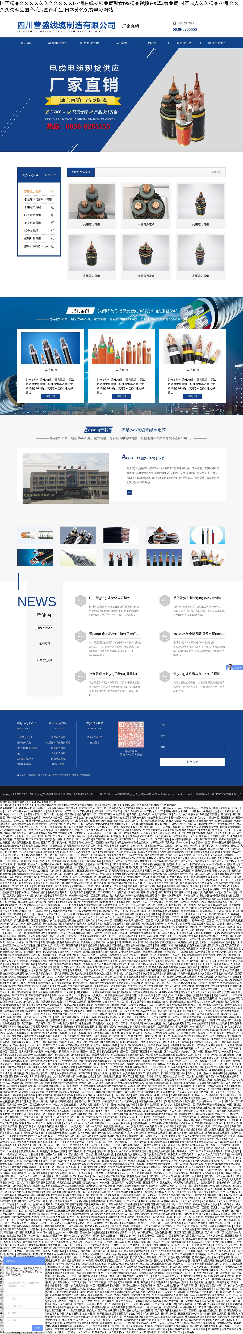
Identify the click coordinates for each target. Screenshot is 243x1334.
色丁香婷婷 (63, 1114)
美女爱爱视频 (40, 992)
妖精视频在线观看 (19, 954)
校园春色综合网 (35, 1110)
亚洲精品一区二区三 (163, 1098)
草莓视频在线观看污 (51, 1036)
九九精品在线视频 (69, 989)
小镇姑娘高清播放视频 (124, 1198)
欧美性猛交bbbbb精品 (50, 1011)
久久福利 (55, 870)
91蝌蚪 (206, 1120)
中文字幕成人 (180, 1151)
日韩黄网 (87, 1167)
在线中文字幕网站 (11, 1241)
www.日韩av (149, 1323)
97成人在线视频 (152, 1023)
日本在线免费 (140, 1248)
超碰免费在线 (45, 1095)
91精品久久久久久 (22, 886)
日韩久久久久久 (49, 920)
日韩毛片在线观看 (88, 1301)
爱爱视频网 (48, 1263)
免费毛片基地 (115, 1167)
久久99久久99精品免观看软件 (135, 1151)
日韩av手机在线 (87, 1238)
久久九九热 (63, 1107)
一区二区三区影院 (154, 1279)
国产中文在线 (50, 1157)
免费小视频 (209, 954)
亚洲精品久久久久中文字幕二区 (161, 883)
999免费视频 (197, 1026)
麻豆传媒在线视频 (74, 1195)
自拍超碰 (122, 933)
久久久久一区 (216, 1060)
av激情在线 (171, 958)
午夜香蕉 (174, 1085)
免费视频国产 (135, 1229)
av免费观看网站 (88, 904)
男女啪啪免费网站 (67, 880)
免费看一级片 (85, 1223)
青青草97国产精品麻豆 (68, 1263)
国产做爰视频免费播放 (145, 992)
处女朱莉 (199, 1148)
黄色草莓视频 (124, 898)
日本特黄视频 (77, 1020)
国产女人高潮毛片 (119, 1014)
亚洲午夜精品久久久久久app (63, 1054)
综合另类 (130, 1332)
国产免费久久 (224, 1107)
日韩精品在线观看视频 (205, 998)
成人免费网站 (50, 1229)
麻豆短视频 (15, 986)
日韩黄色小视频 (93, 1011)
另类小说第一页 (176, 908)
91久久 (161, 1039)
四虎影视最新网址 (22, 1042)
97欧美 (183, 1163)
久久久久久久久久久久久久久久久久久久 (98, 917)
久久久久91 (167, 1104)
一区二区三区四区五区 (218, 929)
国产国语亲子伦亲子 (45, 901)
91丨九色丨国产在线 (219, 876)
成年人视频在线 (9, 1154)
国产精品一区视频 (222, 951)
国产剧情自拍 (144, 1001)
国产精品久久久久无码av (78, 1235)
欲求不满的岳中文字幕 (205, 989)
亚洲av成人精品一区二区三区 (23, 942)
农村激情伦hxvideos (193, 1145)
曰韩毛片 (162, 1195)
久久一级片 (62, 876)
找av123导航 (193, 1238)
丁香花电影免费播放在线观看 (168, 1007)
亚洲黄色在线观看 (141, 1060)
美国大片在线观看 (27, 1213)
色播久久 (82, 936)
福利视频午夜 (189, 1011)
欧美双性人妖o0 (164, 995)
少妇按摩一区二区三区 (93, 1251)
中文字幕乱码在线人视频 (229, 920)
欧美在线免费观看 (74, 864)
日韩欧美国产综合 (34, 929)
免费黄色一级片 (47, 1291)
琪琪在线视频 (167, 1029)
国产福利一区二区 (215, 1232)
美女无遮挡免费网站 (194, 1223)
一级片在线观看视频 (128, 1185)
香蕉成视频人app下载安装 (74, 867)
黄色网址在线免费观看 (199, 945)
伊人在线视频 (7, 1157)
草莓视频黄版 (107, 873)
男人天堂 (82, 1042)
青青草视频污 (26, 883)
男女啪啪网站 (106, 911)
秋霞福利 (81, 1057)
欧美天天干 (102, 1070)
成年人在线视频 (56, 979)
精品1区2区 (150, 926)
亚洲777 (55, 1079)
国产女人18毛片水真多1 (34, 967)
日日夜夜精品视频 (209, 1082)
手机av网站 (23, 892)
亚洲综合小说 (191, 1110)
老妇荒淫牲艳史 (9, 1092)
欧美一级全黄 (228, 1291)
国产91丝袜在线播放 (168, 1285)
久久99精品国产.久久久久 (196, 1279)
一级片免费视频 (147, 1288)
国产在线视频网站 (80, 1229)
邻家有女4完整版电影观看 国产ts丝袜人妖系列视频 (154, 895)
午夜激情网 (177, 1082)
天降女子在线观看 (127, 1238)
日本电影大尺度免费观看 (127, 973)
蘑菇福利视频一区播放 (38, 1251)
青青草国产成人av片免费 (130, 970)
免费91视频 (70, 1004)
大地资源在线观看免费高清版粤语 (169, 1167)
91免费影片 (192, 1082)
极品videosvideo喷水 (63, 995)
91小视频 (12, 1085)
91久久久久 (182, 864)
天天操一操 (29, 1067)
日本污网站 (218, 1294)
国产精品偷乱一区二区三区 (67, 1276)
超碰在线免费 (143, 1064)
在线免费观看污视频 (157, 970)
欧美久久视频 (63, 898)
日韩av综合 (111, 951)
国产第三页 (73, 1216)
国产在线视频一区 (174, 1301)
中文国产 (217, 992)
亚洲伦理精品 (133, 1323)
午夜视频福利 (140, 1123)
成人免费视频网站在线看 (25, 948)
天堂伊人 (161, 923)
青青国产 (211, 1076)
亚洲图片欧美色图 (68, 1048)
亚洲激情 (182, 1260)
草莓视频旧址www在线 (136, 1266)
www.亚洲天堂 (7, 1142)
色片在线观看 (227, 982)
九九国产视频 (181, 1294)
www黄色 (21, 1048)
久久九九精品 (232, 1026)
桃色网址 (100, 1260)
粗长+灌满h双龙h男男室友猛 (193, 1213)
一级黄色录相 (198, 1329)
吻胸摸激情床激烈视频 (176, 886)
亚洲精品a (86, 1232)
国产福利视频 (28, 1232)
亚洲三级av (112, 1188)
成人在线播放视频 (134, 1316)
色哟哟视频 (89, 1157)
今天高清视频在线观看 (107, 1004)
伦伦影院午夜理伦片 (57, 1020)
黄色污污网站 (173, 986)
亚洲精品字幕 (124, 942)
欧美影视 (42, 1067)
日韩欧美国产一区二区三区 (53, 1213)
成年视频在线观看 (217, 1313)
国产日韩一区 (73, 1167)
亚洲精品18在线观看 (85, 911)
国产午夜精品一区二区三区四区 (53, 1179)
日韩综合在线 (135, 1307)
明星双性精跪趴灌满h (100, 1298)
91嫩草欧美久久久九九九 (183, 1142)
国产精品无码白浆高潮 (120, 1282)
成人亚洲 (28, 914)
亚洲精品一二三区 (158, 929)
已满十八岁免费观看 (81, 876)
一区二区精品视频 (181, 982)
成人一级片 (129, 1057)
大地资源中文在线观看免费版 (133, 1079)
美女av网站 (62, 1176)
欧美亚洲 (233, 1039)
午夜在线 (154, 1201)
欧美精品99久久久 (126, 908)
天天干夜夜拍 (33, 1089)
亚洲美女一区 (72, 1120)
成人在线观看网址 (214, 1266)
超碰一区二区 (197, 958)
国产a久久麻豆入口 (114, 1241)
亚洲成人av (118, 926)
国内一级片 (103, 939)
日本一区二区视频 (88, 880)
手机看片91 (75, 1014)
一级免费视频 (179, 1179)
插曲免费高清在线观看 (12, 973)
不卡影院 (64, 1229)
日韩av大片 (198, 1195)
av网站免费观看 (73, 1323)
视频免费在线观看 (221, 942)
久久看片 (110, 970)
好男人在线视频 (162, 1151)
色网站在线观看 (137, 1160)
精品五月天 (42, 883)
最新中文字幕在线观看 (218, 1067)
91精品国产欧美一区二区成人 (166, 1266)
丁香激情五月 (114, 1260)
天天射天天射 (222, 1092)
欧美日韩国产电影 (77, 1098)
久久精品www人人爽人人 (90, 995)
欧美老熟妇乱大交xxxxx (117, 1126)
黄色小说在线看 (25, 1114)
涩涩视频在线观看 (180, 1288)
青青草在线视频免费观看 (68, 964)
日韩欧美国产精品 (121, 1248)
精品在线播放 (100, 1029)
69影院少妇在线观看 (150, 1101)
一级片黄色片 (117, 1326)
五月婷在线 (128, 917)
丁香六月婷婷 (232, 1160)
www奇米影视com (217, 864)
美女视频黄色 (123, 979)
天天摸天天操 (83, 1173)
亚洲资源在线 (219, 1120)
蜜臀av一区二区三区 (203, 920)
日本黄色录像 (184, 989)
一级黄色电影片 (87, 939)
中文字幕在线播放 (101, 1319)
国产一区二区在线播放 (129, 1092)
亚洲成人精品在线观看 (178, 870)
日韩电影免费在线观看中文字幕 (40, 1060)
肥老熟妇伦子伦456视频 (107, 1135)
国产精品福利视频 (34, 1163)
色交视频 (35, 961)
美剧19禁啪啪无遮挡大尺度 (205, 1014)
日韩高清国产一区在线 (130, 948)
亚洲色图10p (88, 1085)
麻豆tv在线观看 (119, 1054)
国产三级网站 (127, 1064)
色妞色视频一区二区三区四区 (202, 961)
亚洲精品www (225, 1323)
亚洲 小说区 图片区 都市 (211, 923)
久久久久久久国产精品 (86, 873)
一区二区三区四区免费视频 (122, 1098)
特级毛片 (17, 1095)
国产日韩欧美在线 (199, 1167)
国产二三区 (178, 1316)
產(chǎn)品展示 (89, 42)
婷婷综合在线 (217, 1104)
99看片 (101, 1188)
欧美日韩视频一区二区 (19, 1017)
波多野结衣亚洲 (232, 992)
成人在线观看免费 (43, 886)
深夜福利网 (140, 1132)
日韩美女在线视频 (100, 1220)
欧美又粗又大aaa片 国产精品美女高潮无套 (66, 1045)
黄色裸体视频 (121, 1114)
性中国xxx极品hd (121, 880)
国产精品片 (43, 995)
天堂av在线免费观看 (198, 1023)
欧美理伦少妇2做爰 (128, 1026)
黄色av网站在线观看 (179, 1257)
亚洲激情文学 (173, 1279)
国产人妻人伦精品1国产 (158, 1188)
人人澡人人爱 (184, 1092)
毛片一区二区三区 (43, 1017)
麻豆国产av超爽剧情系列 (73, 1298)
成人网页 (195, 886)
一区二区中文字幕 (19, 1182)
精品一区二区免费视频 (64, 954)
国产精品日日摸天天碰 (73, 967)
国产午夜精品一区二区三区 (121, 1207)
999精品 (94, 1079)
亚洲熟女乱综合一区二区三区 (175, 1204)
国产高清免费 (162, 1310)
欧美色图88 (207, 1245)
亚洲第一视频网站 (191, 917)
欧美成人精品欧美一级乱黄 (170, 961)
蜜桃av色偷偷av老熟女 (205, 1204)
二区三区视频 (82, 870)
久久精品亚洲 (119, 892)
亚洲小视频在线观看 (91, 861)
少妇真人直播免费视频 (155, 1032)
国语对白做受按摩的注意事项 (90, 1148)
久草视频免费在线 (10, 1079)
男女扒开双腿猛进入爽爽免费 (71, 973)
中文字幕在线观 (151, 973)
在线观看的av (230, 1057)
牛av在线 (236, 1154)
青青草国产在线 (35, 1082)
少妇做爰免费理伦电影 (226, 948)
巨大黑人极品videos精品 (20, 895)
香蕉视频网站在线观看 (117, 995)
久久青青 (117, 1319)
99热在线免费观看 (67, 1023)
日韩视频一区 (188, 1085)
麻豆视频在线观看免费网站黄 (156, 1263)
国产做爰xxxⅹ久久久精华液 (130, 1089)
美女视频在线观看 (141, 1294)
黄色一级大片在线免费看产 (58, 1201)
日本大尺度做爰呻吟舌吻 (133, 1045)
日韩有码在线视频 (182, 1036)
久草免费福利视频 (36, 1245)
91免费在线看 (86, 1070)
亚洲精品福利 (48, 942)
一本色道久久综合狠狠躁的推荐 (107, 867)
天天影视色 (172, 901)
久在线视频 (225, 1173)
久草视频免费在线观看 (104, 992)
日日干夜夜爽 (112, 1032)
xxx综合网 (14, 1020)
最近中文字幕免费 (48, 867)
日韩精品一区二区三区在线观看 (216, 967)
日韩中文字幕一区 (176, 1039)
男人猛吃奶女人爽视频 (53, 1216)
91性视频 (155, 1079)
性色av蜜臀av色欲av (40, 970)
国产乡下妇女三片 (177, 1170)
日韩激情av (122, 1291)
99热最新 (88, 964)
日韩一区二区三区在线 (19, 1129)
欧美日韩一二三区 (170, 917)
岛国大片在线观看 (129, 961)
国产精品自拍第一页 (156, 880)
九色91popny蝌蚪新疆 (66, 1232)
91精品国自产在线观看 (12, 1045)
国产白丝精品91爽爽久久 (139, 861)
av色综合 (5, 1014)
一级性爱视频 (67, 1220)
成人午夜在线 (116, 901)
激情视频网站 (107, 908)
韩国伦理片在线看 (106, 1092)
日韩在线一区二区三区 (197, 1207)
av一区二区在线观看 (150, 1157)
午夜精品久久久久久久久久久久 (184, 1064)
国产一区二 (232, 1294)
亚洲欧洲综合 (183, 998)
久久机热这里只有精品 (144, 979)
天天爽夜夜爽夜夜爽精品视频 (219, 1017)
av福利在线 (147, 961)
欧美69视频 (124, 992)
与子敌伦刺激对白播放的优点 (87, 951)
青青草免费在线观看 (75, 1001)
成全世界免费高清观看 (86, 901)
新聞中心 (153, 42)
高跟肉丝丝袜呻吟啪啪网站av (139, 1285)
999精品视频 (25, 1085)
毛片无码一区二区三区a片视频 (201, 880)
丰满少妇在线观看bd (132, 1188)
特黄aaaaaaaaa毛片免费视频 (104, 1179)
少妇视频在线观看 (191, 954)
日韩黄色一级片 (10, 898)
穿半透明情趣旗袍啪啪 (225, 1073)
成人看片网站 (172, 911)
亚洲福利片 (64, 1282)
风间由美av (181, 1014)
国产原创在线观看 (108, 1310)
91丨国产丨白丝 (233, 1238)
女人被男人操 (48, 1282)
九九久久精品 (62, 886)
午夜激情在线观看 (158, 1045)
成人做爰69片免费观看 (40, 1204)
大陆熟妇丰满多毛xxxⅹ (118, 1173)
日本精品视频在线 (107, 1051)
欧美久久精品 (12, 998)
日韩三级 (128, 1007)
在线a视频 (189, 1101)
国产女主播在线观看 (155, 1154)
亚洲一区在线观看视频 (118, 1123)
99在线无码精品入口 (229, 1007)
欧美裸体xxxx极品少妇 (133, 1107)
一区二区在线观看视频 (153, 876)
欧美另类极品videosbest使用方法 (30, 1173)
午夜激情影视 (71, 1036)
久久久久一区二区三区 (91, 1145)
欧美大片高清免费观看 (136, 1167)
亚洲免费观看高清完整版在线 (192, 1098)
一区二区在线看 (75, 1226)
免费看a (200, 1076)
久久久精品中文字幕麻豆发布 (51, 895)
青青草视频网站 (190, 911)
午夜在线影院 (142, 1007)
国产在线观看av (18, 1170)
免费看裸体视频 (32, 951)
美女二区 (226, 1082)
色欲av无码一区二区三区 (152, 1170)
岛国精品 (144, 1204)
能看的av (211, 1316)
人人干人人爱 (85, 1104)
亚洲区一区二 (166, 1014)
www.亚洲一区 (99, 870)
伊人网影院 (211, 1251)
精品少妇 (102, 1151)
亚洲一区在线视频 (112, 1138)
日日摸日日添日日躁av (173, 1073)
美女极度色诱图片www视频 (218, 917)
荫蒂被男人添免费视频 (193, 1319)
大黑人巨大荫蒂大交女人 (13, 979)
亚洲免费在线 (16, 1251)
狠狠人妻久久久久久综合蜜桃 (194, 898)
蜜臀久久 (91, 920)
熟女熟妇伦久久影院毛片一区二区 (140, 1017)
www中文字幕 (203, 951)
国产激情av (44, 982)
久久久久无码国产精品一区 (165, 933)
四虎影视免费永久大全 (200, 1079)
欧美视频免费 (169, 973)
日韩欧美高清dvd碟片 (158, 1082)
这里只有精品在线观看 (188, 1120)
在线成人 (192, 1073)
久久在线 (69, 992)
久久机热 (12, 1151)
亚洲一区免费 (141, 1282)
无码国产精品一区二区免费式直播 (49, 1064)
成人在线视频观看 (195, 1316)
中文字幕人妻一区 (34, 1117)
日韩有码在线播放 (19, 1026)
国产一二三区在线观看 (195, 1060)
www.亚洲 (152, 936)
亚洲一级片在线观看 (206, 1198)
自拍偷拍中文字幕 (92, 1126)
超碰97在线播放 (117, 1048)
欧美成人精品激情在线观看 (164, 967)
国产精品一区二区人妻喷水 (29, 908)
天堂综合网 (189, 914)
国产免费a (80, 1304)
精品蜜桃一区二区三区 (12, 995)
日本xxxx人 (198, 1095)
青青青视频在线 (89, 945)
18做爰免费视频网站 (170, 1251)
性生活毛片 (100, 883)
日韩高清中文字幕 (108, 904)
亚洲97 (20, 1029)
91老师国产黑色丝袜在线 (212, 1117)
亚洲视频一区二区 (185, 1104)
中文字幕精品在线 (176, 939)
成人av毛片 (96, 1007)
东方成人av (144, 998)
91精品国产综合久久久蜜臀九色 (119, 1101)
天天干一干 (203, 1104)
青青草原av (133, 876)
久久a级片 (70, 1042)
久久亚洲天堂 (131, 1304)
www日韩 (76, 1114)
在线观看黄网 (118, 939)
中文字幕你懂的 (61, 861)
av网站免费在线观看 (228, 1076)
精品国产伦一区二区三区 (87, 1101)
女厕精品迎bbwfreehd (174, 1079)
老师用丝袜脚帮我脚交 (214, 1135)
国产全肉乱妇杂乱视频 (71, 1060)
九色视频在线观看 (180, 1095)
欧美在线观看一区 (104, 986)
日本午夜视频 (14, 1067)
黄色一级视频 (70, 1145)
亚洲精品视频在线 (169, 992)
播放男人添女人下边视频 (129, 1301)
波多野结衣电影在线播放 (115, 1191)
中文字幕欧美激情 (195, 1263)
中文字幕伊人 (12, 982)
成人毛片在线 (76, 892)
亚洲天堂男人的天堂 (98, 1248)
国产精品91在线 (209, 936)
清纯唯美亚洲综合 (188, 926)
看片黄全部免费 (219, 1023)
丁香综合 (198, 1020)
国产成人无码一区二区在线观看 (213, 1126)
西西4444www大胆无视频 (220, 1157)
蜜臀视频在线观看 (107, 1313)
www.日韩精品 (205, 948)
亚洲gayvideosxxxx (44, 1104)
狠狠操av (86, 1036)
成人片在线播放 (228, 1095)
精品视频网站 (29, 917)
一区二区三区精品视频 (199, 939)
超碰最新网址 (202, 942)
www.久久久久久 (10, 923)
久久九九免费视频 (44, 1085)
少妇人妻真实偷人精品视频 (213, 904)
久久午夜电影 (108, 1079)
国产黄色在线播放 (54, 1248)
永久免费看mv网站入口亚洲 (160, 1126)
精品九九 (71, 939)
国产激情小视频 (153, 1301)
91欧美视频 (174, 1067)
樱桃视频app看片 (73, 1011)
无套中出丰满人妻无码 (226, 1123)
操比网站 (226, 1014)
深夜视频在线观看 (225, 1142)
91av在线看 (156, 1051)
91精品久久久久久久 (42, 976)
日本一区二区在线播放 (157, 1316)
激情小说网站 (91, 1323)
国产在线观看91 (25, 1023)
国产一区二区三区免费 (187, 1245)
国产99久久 (94, 1160)
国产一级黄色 (130, 1245)
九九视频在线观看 (58, 1032)
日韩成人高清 (232, 1151)
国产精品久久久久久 (146, 1251)
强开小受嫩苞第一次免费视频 (61, 1082)
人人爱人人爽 (62, 976)
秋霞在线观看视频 (100, 926)
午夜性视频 (56, 1026)
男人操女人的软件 (101, 1110)
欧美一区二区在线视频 (112, 1182)
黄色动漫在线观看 (137, 1176)
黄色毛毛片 (83, 914)
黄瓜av (128, 1132)
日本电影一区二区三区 (170, 1332)
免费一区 (178, 1263)
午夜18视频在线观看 (144, 1129)
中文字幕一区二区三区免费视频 (108, 1229)
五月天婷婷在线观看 (228, 1110)
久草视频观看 (216, 1045)
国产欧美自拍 (133, 923)
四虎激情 (54, 967)
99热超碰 (105, 880)
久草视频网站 (145, 1232)
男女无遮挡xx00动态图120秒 (131, 911)
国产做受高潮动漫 (10, 967)
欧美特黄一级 (7, 1114)
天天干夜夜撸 (205, 1011)
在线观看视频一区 (69, 1307)
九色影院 (185, 901)
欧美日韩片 (65, 948)
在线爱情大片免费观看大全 (102, 982)
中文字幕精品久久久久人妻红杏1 (140, 1135)
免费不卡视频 (197, 1248)
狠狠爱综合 (56, 1285)
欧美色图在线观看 (155, 1117)
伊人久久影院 (157, 964)
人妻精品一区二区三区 (97, 864)
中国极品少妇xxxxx (127, 1235)
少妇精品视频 (196, 1163)
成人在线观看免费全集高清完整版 (213, 908)
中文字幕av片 (93, 1117)
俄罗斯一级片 (218, 1191)
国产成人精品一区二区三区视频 (89, 1282)
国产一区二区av (193, 1266)
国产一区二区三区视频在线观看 (123, 1145)
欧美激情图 (73, 1085)
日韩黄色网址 (83, 992)
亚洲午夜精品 (133, 901)
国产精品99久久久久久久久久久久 (73, 1135)
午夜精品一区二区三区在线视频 (189, 1273)
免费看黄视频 (216, 1129)
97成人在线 (231, 1195)
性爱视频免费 (21, 939)
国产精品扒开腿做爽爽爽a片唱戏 (89, 1204)
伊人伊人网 (224, 870)
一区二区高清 (57, 1167)
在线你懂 (193, 1179)
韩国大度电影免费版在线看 (46, 1057)
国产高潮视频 (24, 1254)
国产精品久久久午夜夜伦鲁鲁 (99, 1276)
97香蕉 (176, 1188)
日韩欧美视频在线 (194, 1132)
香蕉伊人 (159, 1260)
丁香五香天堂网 (39, 1026)
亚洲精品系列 (152, 942)
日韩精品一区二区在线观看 (218, 1176)
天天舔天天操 (116, 870)
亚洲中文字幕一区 (80, 1132)
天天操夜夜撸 (30, 1241)
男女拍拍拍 (52, 1092)
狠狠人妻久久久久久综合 (221, 1319)
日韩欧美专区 (112, 1107)
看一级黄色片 (227, 1204)
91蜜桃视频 (212, 1095)
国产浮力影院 (60, 970)
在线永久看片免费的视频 (20, 1107)
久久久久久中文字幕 (207, 1154)
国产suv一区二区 (90, 979)
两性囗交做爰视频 (87, 1026)
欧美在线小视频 (214, 1001)
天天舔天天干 (34, 1045)
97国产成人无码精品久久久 (86, 1329)
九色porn (128, 958)
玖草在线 (218, 945)
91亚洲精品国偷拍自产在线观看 (133, 873)
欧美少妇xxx (176, 880)
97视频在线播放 (49, 948)
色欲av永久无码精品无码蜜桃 (97, 929)
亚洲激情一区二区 (157, 1257)
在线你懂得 (188, 986)
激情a (84, 1120)
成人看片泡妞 (54, 1007)
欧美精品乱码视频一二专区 (144, 1254)
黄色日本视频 (221, 995)
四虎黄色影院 (177, 1001)
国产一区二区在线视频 (67, 1017)
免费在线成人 (135, 1279)
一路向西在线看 (153, 1307)
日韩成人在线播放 (220, 1213)
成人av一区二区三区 (163, 998)
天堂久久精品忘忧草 (150, 1042)
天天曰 (12, 901)
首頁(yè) (25, 42)
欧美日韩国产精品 (138, 964)
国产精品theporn (137, 1048)
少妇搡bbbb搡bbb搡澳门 (13, 1004)
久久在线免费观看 (205, 1182)
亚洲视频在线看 (75, 998)
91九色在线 (205, 1073)
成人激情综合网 (220, 1029)
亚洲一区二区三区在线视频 (61, 1210)
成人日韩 (138, 942)
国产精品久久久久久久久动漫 (37, 1332)
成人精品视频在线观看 (69, 1182)
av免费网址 (94, 936)
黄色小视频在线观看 (61, 911)
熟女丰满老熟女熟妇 (136, 1067)
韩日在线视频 (110, 1117)
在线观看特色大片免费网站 (112, 1085)
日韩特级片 (144, 1098)
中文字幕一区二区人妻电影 (185, 1135)
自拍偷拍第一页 (37, 979)
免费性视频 (29, 1095)
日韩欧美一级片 (223, 911)
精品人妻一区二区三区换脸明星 (177, 1254)
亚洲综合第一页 (167, 926)
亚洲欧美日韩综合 (17, 936)
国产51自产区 (7, 1213)
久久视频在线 (152, 1313)
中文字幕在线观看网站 (80, 986)
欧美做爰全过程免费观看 (25, 1036)
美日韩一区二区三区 (15, 933)
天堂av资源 (119, 876)
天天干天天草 (68, 914)
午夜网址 (29, 1198)
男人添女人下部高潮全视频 (74, 1110)
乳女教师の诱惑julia (75, 923)
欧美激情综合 (31, 986)
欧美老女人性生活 (29, 1154)
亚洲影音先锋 (68, 1067)
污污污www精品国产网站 (25, 1216)
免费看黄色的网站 (67, 1301)
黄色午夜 (50, 1117)
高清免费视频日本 (204, 1092)
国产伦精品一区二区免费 (183, 904)
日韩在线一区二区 (121, 1220)
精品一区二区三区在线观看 (109, 1067)
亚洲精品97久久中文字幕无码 (20, 867)
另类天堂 (140, 1076)
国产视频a (89, 1151)
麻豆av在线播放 (227, 926)
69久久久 (45, 861)
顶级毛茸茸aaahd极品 (94, 1263)
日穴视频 (193, 1226)
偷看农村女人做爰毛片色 (203, 1173)
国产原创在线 (185, 1304)
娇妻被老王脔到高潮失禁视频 (160, 1092)
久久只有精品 (65, 1148)
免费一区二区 (167, 1198)
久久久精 (21, 1204)
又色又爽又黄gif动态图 (227, 976)
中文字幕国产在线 (55, 929)
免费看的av (30, 876)
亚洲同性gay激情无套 (100, 973)
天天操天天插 (232, 945)
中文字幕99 (166, 936)
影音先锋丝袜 (91, 1182)
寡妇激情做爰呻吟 (76, 1248)
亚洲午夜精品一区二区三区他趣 (104, 1057)
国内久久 (60, 1085)
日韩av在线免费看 (110, 954)
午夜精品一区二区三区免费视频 (171, 1173)
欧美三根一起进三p (58, 1132)
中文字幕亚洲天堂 (115, 1288)
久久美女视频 (196, 1170)
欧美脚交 (45, 1151)
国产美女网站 (137, 1257)
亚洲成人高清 (126, 1251)
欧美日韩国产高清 (164, 1245)
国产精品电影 (202, 1285)
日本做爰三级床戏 (203, 1216)
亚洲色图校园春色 (154, 1114)
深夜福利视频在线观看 (72, 1039)
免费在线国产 (234, 895)
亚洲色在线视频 (170, 1201)
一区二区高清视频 (22, 1148)
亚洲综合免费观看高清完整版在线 (163, 889)
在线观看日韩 (53, 1266)
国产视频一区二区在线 (218, 1145)
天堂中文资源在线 (232, 1263)
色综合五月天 (223, 1245)
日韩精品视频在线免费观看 (86, 1163)
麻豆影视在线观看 (117, 1232)
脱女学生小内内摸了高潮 (218, 1241)
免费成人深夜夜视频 (61, 1101)
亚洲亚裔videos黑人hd (21, 1076)
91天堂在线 (185, 1020)
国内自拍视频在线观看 (217, 1132)
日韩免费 (93, 908)
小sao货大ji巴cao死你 (127, 1039)
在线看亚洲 (147, 1310)
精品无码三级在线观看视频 (217, 1260)
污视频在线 (67, 870)
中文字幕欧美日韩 (151, 1269)
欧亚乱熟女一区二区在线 (59, 1304)
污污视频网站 (81, 926)
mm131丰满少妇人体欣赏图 (219, 1054)
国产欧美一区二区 (170, 1017)
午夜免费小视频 (20, 1226)
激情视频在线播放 (27, 1142)
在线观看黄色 (95, 923)
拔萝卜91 (171, 1304)
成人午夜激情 (118, 1307)
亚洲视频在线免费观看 (186, 936)
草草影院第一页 (10, 1232)
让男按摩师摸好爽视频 (31, 1051)
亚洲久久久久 (205, 964)
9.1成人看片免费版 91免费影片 (50, 1126)
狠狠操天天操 (130, 1157)
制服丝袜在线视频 (153, 951)
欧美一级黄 (48, 1073)
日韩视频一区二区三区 (208, 1254)
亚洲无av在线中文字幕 (190, 1054)
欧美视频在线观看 (114, 923)
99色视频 (154, 1120)
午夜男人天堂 (19, 1223)
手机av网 (61, 986)
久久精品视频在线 (22, 926)
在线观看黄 (163, 1026)
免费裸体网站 (199, 901)
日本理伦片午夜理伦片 (105, 961)
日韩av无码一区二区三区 (168, 1110)
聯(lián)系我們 (216, 42)
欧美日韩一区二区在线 (175, 1248)
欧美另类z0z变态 (102, 1023)
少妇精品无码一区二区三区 (210, 861)
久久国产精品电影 (147, 1332)
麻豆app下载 (25, 901)
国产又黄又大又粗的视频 (15, 961)
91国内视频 (66, 1326)
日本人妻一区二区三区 (220, 1235)
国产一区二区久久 (36, 1014)
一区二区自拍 (107, 1301)
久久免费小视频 (56, 1129)
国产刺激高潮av (135, 1326)
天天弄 (173, 898)
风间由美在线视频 (19, 976)
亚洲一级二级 (40, 1101)
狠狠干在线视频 (18, 1229)
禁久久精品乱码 (134, 870)
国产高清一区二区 (46, 1023)
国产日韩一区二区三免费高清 (152, 904)
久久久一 (184, 958)
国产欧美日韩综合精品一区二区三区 (174, 861)
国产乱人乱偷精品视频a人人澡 (190, 1057)
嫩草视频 (143, 1201)
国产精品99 (80, 1160)
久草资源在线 (131, 976)
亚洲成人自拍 (108, 1254)
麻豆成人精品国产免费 (28, 1157)
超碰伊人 (210, 1282)
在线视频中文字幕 (17, 1235)
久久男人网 (75, 1126)
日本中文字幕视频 (230, 970)
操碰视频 (232, 1117)
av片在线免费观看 (68, 1254)
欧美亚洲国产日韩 (67, 1291)
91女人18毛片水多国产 (133, 1073)
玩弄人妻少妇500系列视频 (182, 923)
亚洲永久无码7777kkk (35, 958)
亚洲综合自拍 (57, 939)
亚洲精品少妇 (185, 942)
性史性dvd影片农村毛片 (223, 867)
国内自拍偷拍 (200, 982)
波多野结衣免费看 (225, 873)
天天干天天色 (207, 1138)
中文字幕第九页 (82, 948)
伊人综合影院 (47, 1301)
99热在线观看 (206, 976)
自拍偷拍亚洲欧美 (208, 1310)
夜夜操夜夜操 (14, 889)
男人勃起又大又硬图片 (174, 1241)
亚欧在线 (47, 945)
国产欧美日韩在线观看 (16, 873)
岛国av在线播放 (106, 1238)
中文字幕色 (39, 1129)
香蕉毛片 (133, 939)
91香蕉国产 (151, 1029)
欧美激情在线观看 (112, 958)
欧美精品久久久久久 (134, 936)
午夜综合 (164, 1135)
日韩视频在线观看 (36, 1007)
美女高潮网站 (232, 1001)
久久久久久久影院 (190, 1201)
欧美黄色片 (174, 1145)
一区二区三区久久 (88, 954)
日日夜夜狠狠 (174, 1060)
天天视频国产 (62, 1204)
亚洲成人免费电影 (105, 1154)
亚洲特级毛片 (151, 1229)
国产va (63, 1154)
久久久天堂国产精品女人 (193, 1235)
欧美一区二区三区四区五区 (87, 898)
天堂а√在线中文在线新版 (227, 883)
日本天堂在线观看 (158, 1142)
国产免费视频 (47, 889)
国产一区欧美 (214, 1032)
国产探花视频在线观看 (124, 1170)
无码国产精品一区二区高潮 (152, 1020)
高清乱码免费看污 (86, 1095)
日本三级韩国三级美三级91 (46, 1145)
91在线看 (55, 1294)
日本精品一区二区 (38, 1223)
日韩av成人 (56, 1223)
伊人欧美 (57, 1001)
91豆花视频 (172, 1235)
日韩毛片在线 (12, 1132)
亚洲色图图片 (148, 1039)
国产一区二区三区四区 (12, 1220)
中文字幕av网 (50, 1220)
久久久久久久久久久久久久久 (211, 1048)
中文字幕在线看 (162, 1238)
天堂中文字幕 (96, 1120)
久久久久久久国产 (28, 1176)
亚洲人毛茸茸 (214, 1085)
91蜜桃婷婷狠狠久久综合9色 (44, 933)
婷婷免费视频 (7, 1029)
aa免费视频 (187, 951)
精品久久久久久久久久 (201, 873)
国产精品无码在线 (46, 1107)
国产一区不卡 (126, 904)
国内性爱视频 (196, 1232)
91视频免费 (82, 1220)
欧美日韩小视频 (30, 861)
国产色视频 (65, 926)
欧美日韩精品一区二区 (228, 1301)
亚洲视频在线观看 (173, 1207)
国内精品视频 (50, 1326)
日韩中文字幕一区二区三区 (122, 1201)
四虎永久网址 (111, 1011)
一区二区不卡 (121, 1023)
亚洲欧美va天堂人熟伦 (48, 1198)
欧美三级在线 (95, 1032)
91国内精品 (198, 870)
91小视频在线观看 (31, 923)
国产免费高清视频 (178, 1326)
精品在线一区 (45, 964)
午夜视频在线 (117, 1070)
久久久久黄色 (74, 1129)
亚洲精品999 (26, 1188)
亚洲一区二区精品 (46, 1114)
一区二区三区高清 (229, 880)
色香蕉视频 (83, 1210)
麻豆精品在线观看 (22, 992)
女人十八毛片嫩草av (198, 1039)
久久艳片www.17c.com (209, 1101)
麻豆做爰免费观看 (70, 1092)
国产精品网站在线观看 (93, 1216)
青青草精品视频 (187, 1129)
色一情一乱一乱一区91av (191, 1157)
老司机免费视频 (208, 926)
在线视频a (177, 1101)
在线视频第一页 (67, 1076)
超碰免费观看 (12, 964)
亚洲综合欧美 (170, 1076)
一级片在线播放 (122, 1095)
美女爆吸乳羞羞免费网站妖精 (205, 1185)
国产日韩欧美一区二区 (50, 1142)
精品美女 (218, 1004)
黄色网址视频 (65, 901)
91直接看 (233, 914)
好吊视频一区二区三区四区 (97, 1114)
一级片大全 (155, 1248)
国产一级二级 (219, 1285)
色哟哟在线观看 (178, 1282)
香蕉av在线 (68, 1057)
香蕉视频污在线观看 (126, 986)
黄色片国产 (137, 1126)
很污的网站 (92, 1195)
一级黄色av (34, 1229)
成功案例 (121, 42)
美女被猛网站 (115, 1263)
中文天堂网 (94, 886)
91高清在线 (55, 1138)
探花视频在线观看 (52, 864)
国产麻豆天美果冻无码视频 (130, 1082)
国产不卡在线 (121, 967)
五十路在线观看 (138, 1142)
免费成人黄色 (96, 1288)
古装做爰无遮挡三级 (47, 1298)
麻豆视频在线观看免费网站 (227, 1229)
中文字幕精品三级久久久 (227, 1257)
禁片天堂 (128, 1076)
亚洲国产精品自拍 (44, 1188)
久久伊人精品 (45, 917)
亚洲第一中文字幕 (192, 1176)
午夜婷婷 (190, 1007)
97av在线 (67, 1245)
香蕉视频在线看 (134, 926)
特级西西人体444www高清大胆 (37, 898)
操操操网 (64, 951)
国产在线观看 (28, 964)
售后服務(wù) (185, 42)
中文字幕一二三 (218, 889)
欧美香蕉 (31, 995)
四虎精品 (203, 1129)
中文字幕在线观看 (100, 1245)
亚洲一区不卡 (157, 1220)
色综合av (173, 1020)
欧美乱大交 (79, 982)
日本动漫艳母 (47, 1176)
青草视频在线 (98, 1201)
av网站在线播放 (105, 1082)
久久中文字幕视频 (22, 1185)
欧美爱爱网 (54, 1245)
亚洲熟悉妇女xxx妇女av (148, 1298)
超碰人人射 (192, 995)
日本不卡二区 (117, 1001)
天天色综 (170, 1260)
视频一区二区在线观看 (195, 889)
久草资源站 (15, 1167)
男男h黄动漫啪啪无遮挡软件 (27, 1248)
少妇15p (227, 1185)
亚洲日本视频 (21, 1064)
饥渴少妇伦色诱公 (226, 1138)
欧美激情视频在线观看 (71, 920)
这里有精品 (85, 1023)
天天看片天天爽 (158, 898)
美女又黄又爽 (117, 895)
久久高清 (235, 964)
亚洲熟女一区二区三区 (46, 914)
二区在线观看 (158, 1004)
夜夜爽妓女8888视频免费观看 (223, 1089)
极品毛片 (108, 1329)
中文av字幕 (161, 1326)
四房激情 (24, 1092)
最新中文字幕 (102, 1104)
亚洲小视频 (34, 1004)
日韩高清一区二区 (154, 870)
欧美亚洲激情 (110, 1045)
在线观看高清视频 (64, 1095)
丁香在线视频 (38, 892)
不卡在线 (12, 1188)
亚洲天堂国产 (183, 920)
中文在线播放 (62, 1329)
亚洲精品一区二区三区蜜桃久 (110, 889)
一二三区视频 (69, 904)
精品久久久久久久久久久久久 (107, 1210)
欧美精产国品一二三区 (83, 1051)
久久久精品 (56, 1120)
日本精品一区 (81, 1245)
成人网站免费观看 (184, 1182)
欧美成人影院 (206, 1142)
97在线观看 (13, 1332)
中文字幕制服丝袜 (31, 945)
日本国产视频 (14, 914)
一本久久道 (146, 1245)
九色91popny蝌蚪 (110, 1195)
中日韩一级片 (9, 1176)
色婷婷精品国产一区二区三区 (87, 976)
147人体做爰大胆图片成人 (50, 1257)
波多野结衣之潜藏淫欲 (93, 942)
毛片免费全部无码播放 (111, 945)
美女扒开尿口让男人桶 (202, 1107)
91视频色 (135, 1191)
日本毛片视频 (26, 1179)
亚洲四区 (86, 1054)
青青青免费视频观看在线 (99, 1060)
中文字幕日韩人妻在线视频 (104, 1042)
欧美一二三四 (214, 958)
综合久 (68, 873)
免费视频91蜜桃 (42, 1185)
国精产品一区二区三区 (97, 892)
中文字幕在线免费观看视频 (127, 1110)
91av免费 (60, 1098)
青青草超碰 (164, 1148)
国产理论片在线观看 (67, 1188)
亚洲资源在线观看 (193, 1251)
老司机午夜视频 (15, 1089)
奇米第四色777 (17, 1191)
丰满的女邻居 (166, 1210)
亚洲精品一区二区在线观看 (182, 976)
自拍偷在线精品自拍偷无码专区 (125, 883)
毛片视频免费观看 (57, 892)
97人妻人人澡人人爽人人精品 (173, 1323)
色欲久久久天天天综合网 (176, 1042)
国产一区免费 (57, 936)
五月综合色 (6, 1073)
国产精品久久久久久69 (74, 1294)
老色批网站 (189, 1004)
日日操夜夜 (20, 864)
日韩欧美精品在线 (172, 1269)
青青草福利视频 (137, 892)
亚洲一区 (9, 1138)
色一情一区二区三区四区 (194, 867)
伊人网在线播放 (180, 1026)
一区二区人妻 (187, 1076)
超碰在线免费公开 (171, 914)
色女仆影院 (148, 1085)
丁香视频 (174, 929)
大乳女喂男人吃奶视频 (45, 926)
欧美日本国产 (71, 1138)
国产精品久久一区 (197, 1291)
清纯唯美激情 (181, 1107)
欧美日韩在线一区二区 (100, 1294)
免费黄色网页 (223, 1288)
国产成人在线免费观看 (48, 904)
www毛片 (146, 1011)
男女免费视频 (43, 1001)
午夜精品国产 (112, 1223)
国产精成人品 (198, 864)
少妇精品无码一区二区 (131, 1117)
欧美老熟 (188, 1269)
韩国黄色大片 (169, 942)
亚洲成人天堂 (209, 886)
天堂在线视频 (192, 1301)
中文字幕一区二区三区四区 (146, 1226)
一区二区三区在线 (100, 1285)
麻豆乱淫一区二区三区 (157, 982)
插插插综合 (206, 911)
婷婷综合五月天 (215, 1195)
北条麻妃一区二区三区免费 (124, 1269)
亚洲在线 (99, 1223)
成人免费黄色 (167, 1120)
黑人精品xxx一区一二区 (101, 1089)
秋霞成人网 (153, 1160)
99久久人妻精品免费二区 (135, 1004)
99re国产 (54, 1067)
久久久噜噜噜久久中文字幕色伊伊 (108, 1279)
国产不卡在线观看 (150, 1104)
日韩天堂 (26, 1101)
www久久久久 (86, 1082)
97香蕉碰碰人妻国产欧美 (77, 1029)
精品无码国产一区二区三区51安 (36, 1135)
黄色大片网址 (187, 979)
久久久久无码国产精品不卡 (212, 914)
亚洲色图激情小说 (211, 1210)
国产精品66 (136, 1114)
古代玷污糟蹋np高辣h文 (178, 1114)
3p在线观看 (58, 1251)
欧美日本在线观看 (105, 1291)
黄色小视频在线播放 (104, 1235)
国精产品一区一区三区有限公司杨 (75, 1316)
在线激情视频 (145, 908)
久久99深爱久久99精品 (143, 1291)
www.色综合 (221, 1114)
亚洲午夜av (72, 1251)
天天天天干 (161, 1085)
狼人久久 (40, 1123)
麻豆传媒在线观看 (180, 1329)
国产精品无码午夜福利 (151, 939)
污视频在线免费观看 (182, 1048)
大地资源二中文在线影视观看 (179, 1307)
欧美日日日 (187, 1285)
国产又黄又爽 (147, 867)
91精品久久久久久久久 (21, 1001)
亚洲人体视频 (161, 1095)
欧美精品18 (18, 1014)
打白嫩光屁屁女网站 (70, 1157)
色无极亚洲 (148, 923)
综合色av (53, 1039)
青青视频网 (106, 1323)
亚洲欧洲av (92, 1185)
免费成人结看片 (101, 1054)
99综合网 (185, 1123)
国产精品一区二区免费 (163, 1213)
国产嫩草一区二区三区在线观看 (145, 886)
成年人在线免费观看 (39, 1170)
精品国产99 (25, 1126)
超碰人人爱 (142, 914)
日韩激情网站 (103, 1198)
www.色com (145, 1238)
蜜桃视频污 (56, 992)
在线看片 (5, 948)
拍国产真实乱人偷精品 (76, 1285)
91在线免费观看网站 (123, 914)
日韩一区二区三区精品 (95, 1014)
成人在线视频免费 (200, 1294)
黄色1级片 (165, 1036)
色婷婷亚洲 (89, 1313)
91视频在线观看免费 (181, 970)
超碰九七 (52, 1076)
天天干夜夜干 (47, 1316)
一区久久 (43, 1167)
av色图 (104, 901)
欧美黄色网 (223, 1282)
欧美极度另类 (221, 1079)
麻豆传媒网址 (92, 998)
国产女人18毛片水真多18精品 (110, 964)
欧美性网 (227, 1051)
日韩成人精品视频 (150, 864)
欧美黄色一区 (57, 883)
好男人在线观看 (129, 1042)
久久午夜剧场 (100, 1326)
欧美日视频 (98, 1017)
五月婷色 (116, 1245)
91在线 (223, 936)
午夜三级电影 (207, 1179)
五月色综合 (88, 1092)
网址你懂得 (100, 1167)
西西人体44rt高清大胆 (187, 1210)
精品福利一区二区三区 (223, 1167)
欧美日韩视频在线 (188, 973)
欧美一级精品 (145, 1260)
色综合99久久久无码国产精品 (133, 1213)
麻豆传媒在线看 (126, 1276)
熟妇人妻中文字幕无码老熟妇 (78, 1198)
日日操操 (64, 1051)
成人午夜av (145, 986)
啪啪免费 (225, 1273)
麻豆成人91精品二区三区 (71, 1117)
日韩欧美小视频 (116, 1216)
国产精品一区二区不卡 (57, 1163)
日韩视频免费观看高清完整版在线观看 (124, 1163)
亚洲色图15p (49, 1048)
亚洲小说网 (132, 867)
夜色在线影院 (58, 1151)
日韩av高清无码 (25, 1195)
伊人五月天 (73, 929)
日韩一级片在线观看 (159, 1048)
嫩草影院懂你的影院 (198, 1029)
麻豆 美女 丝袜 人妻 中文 (75, 1319)
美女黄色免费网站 (24, 1123)
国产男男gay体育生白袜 (79, 883)
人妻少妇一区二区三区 (183, 1310)
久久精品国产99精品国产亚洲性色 (223, 1020)
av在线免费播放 (189, 967)
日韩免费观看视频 (158, 1089)
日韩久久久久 (47, 986)
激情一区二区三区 (207, 1007)
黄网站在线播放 (101, 1307)
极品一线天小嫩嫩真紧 (73, 933)
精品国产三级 (50, 951)
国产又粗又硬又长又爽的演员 (40, 880)
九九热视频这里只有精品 (135, 954)
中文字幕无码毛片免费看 (66, 1170)
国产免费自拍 (107, 1185)
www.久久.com (234, 1070)
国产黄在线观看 (97, 1098)
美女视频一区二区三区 (26, 920)
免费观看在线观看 (35, 1210)
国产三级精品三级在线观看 (164, 1123)
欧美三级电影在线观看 (88, 1266)
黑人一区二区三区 (112, 936)
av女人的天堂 (14, 880)
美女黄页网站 (221, 964)
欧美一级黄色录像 (147, 1036)
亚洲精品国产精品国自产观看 (155, 1273)
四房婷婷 (213, 1291)
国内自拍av (70, 1026)
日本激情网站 (191, 895)
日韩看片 (155, 914)
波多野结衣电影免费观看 (182, 948)
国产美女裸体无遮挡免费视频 (216, 1226)
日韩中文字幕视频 (179, 1032)
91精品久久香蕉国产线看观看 (71, 1273)
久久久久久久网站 (73, 1123)
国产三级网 (194, 1260)
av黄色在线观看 (79, 1279)
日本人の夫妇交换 (119, 1226)
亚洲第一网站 (216, 1160)
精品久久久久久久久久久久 (195, 992)
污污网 (166, 1101)
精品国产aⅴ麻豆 (13, 1210)
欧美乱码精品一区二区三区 (139, 920)
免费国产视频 (121, 1294)
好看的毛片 (226, 961)
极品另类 (116, 1157)
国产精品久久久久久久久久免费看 (81, 1191)
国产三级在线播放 (112, 1266)
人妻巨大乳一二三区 (130, 951)
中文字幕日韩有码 (162, 1294)
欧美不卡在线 (54, 1123)
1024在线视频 (136, 889)
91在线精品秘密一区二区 (83, 1064)
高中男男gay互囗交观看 (181, 1154)
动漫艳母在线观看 (83, 889)
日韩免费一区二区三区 (220, 1269)
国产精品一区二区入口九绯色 (165, 1176)
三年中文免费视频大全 (154, 1145)
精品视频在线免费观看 (203, 1323)
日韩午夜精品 (86, 1004)
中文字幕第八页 (208, 973)
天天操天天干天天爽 (147, 917)
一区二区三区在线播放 (95, 1269)
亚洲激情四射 (104, 1095)
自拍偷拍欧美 (154, 1076)
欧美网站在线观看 (233, 958)
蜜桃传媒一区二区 (151, 1241)
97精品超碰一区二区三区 (143, 1148)
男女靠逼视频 (74, 1313)
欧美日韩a (109, 898)
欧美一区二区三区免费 (66, 945)
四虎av (64, 961)
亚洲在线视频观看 (58, 1014)
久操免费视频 (38, 1032)
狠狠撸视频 (180, 945)
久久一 (123, 1160)
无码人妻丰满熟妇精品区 (184, 1138)
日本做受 (40, 1076)
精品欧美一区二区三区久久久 (47, 873)
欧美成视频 (136, 1023)
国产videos (149, 1195)
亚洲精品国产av (163, 945)
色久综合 (36, 1073)
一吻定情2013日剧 (38, 1120)
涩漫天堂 (121, 1154)
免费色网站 (51, 1110)
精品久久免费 (100, 1073)
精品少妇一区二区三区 (64, 1238)
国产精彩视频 (75, 1151)
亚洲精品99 (48, 1089)
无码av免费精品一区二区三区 (221, 1170)
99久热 (184, 929)
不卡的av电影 (199, 1160)
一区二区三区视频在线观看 (182, 1117)
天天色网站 (140, 958)
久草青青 (224, 1154)
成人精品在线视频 (66, 1104)
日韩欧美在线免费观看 (206, 970)
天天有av (180, 995)
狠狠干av (226, 1298)
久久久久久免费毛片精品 (156, 1138)
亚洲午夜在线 (116, 1204)
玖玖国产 (116, 1285)
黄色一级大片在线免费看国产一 (170, 873)
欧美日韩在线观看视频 (21, 1238)
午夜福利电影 (204, 1004)
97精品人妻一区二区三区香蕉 (86, 1241)
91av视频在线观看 (131, 1195)
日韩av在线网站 (132, 1138)
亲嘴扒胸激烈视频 (55, 1226)
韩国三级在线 (12, 945)
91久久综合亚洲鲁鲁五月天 (181, 964)
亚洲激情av (159, 1064)
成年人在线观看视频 (74, 1310)
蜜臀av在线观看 (78, 1032)
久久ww (30, 973)
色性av (160, 1191)
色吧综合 (71, 936)
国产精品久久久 (49, 1154)
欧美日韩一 (214, 1057)
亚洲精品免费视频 (79, 1213)
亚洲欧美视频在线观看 (76, 1007)
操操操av (86, 1307)
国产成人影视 (31, 1160)
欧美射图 (131, 1288)
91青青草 (50, 1279)
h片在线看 (180, 1291)
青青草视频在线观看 (11, 1163)
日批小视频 (110, 933)
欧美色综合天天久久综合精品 (193, 1191)
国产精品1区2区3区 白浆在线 (210, 1304)
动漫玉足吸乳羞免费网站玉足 (115, 1129)
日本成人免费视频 (38, 870)
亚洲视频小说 (21, 1073)
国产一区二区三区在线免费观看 (206, 1151)
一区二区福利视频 (65, 917)
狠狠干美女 (58, 1269)
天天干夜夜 (103, 1157)
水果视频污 (62, 1241)
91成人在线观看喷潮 (18, 1032)
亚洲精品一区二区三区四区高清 (183, 1220)
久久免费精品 (26, 904)
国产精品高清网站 (198, 1070)
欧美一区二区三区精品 (134, 1120)
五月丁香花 (73, 979)
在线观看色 (205, 995)
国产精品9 (201, 1045)
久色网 (111, 942)
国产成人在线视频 (130, 1011)
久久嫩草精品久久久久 (213, 1201)
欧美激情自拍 (161, 1001)
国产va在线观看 (149, 1185)
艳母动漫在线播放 (202, 1257)
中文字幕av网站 (34, 1029)
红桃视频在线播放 (139, 933)
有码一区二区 (113, 1120)
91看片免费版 (30, 889)
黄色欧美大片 (171, 951)
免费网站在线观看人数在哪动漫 (111, 1257)
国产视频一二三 (182, 892)
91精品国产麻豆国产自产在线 (31, 1138)
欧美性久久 (27, 1020)
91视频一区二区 (170, 1229)
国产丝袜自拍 (74, 1257)
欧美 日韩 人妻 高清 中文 (109, 1316)
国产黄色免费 (96, 1273)
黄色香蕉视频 (121, 1060)
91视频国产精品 (45, 1098)
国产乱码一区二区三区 (174, 1226)
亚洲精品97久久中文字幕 (173, 1185)
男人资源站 (166, 1182)
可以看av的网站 (53, 1029)
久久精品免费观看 (62, 982)
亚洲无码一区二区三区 (159, 892)
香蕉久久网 (68, 1266)
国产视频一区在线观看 (115, 1142)
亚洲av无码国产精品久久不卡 (162, 1163)
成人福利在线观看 (95, 1123)
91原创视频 (29, 1167)
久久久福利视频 (103, 876)
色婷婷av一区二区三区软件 (112, 989)
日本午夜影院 (217, 1098)
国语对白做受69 (36, 1191)
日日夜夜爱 (13, 861)
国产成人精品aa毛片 (96, 1226)
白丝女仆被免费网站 (174, 1023)
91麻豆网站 (23, 1207)
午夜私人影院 (201, 1036)
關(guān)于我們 (57, 42)
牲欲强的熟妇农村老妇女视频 (212, 986)
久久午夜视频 (7, 1023)
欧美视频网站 (129, 1223)
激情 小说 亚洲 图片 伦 (153, 976)
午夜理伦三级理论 (168, 979)
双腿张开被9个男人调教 (213, 895)
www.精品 (16, 1060)
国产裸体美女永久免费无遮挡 (196, 883)
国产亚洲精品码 (107, 1026)
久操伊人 (59, 1332)
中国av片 (238, 1173)
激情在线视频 (198, 1032)
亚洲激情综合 (19, 1120)
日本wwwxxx (174, 1004)
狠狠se (74, 861)
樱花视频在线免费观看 (130, 1313)
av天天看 (118, 1132)
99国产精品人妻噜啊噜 (103, 1213)
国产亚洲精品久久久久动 (125, 864)
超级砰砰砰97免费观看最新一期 (126, 1029)
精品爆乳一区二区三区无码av (142, 1182)
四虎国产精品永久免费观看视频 (119, 998)
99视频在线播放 (86, 1076)
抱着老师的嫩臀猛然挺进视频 (219, 1276)
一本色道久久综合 (48, 989)
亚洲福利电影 (216, 1070)
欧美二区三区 (43, 1238)
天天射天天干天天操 (212, 1238)
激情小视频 (173, 1319)
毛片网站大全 (77, 970)
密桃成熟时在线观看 (50, 1310)
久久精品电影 (81, 1201)
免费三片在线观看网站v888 (48, 1042)
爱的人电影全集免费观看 (100, 1039)
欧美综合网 (50, 1254)
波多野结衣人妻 (195, 1001)
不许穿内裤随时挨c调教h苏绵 (56, 1160)
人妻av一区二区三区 (168, 867)
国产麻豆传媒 (29, 1011)
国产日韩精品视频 (142, 1095)
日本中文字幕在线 (191, 1276)
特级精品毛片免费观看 (227, 1011)
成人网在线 (213, 1329)
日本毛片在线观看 (192, 1017)
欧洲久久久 (34, 864)
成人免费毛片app (164, 920)
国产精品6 (160, 908)
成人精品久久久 (228, 1251)
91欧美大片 (120, 886)
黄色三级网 (34, 1048)
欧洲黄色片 (18, 1007)
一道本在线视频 (197, 876)
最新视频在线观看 (38, 936)
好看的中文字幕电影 (80, 961)
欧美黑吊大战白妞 (29, 1151)
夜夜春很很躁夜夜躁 (179, 1195)
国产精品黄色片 (45, 973)
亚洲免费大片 (63, 889)
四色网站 (114, 1036)
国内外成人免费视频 (156, 948)
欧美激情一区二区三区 (74, 908)
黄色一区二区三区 (165, 989)
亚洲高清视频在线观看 (43, 1182)
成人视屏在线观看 (196, 1089)
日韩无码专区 (131, 1319)
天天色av (220, 1216)
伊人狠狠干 (153, 1073)
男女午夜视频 (141, 898)
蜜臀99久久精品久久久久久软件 (29, 1039)
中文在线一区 (47, 1241)
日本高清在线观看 (59, 958)
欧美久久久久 (214, 1263)
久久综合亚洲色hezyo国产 (205, 1042)
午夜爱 (189, 908)
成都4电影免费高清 (203, 892)
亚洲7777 (170, 1191)
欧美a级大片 (38, 1092)
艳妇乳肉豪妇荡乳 (53, 1004)
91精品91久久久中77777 (34, 998)
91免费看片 (51, 1051)
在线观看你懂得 (231, 1042)
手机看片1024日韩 (97, 1304)
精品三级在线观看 (116, 1176)
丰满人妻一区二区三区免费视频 (48, 1207)
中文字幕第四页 (39, 939)
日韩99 (154, 1204)
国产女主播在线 (220, 898)
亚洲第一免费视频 (102, 1132)
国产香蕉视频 (74, 1269)
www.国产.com (87, 1188)
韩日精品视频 (204, 1229)
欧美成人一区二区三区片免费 (68, 1185)
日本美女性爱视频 (90, 1254)
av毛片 (219, 892)
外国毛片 (214, 982)
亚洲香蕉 (5, 886)
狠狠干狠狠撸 (140, 1220)
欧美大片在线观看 (167, 1129)
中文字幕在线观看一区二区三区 (74, 1073)
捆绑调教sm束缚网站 (45, 1148)
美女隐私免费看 (114, 976)
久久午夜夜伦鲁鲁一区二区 (165, 954)
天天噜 (202, 1085)
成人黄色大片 (196, 1282)
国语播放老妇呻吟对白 (141, 989)
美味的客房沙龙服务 (153, 901)
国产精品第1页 (46, 876)
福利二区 (96, 1045)
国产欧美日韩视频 (202, 1123)
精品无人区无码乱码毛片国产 (198, 933)
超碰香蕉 (148, 1110)
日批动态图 (168, 864)
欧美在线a (163, 1288)
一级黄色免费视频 (172, 1223)
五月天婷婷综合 (159, 1282)
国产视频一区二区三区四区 (176, 1313)
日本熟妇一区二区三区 (109, 920)
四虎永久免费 (197, 929)
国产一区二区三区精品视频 (85, 958)
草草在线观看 (79, 1179)
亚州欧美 (112, 1251)
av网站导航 (158, 1060)
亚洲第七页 (169, 1157)
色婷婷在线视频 (113, 1007)
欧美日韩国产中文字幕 (149, 1207)
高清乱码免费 (53, 908)
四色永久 (113, 1151)
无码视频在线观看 (227, 954)
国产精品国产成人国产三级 (176, 1160)
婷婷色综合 (37, 1226)
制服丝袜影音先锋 (17, 870)
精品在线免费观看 (90, 1138)
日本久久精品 (165, 1291)
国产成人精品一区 (177, 876)
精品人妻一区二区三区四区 (46, 1070)
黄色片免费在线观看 (68, 942)
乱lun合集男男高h (123, 1298)
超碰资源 (114, 1073)
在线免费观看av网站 (193, 1067)
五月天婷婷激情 (139, 967)
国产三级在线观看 (41, 954)
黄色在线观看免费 (10, 1011)
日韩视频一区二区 (160, 1179)
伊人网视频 (69, 1223)
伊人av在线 (129, 1260)
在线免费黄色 (21, 1057)
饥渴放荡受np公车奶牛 (33, 1132)
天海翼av (88, 1257)
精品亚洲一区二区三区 (104, 948)
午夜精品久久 (225, 886)
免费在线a (138, 880)
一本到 (133, 1232)
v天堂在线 (98, 1173)
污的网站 (123, 1254)
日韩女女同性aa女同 (142, 995)
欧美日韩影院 (87, 1048)
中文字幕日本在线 (101, 914)
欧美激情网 (201, 1269)
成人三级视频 (28, 982)
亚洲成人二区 (196, 1241)
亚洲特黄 (107, 886)
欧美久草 (38, 1254)
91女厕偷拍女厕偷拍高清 (75, 1079)
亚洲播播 (181, 1029)
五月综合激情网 (158, 1067)
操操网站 (211, 870)
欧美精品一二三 (185, 1126)
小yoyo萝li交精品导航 (174, 1070)
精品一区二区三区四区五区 (133, 1051)
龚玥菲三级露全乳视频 (109, 1076)
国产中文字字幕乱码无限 (49, 1323)
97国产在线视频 (50, 961)
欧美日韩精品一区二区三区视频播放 (88, 895)
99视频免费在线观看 (203, 1288)
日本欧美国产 (57, 998)
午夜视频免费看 (231, 1210)
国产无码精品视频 (39, 911)
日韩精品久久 (156, 958)
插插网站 (159, 986)
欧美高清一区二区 (113, 861)
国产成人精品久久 (216, 1148)
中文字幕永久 (208, 1110)
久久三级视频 (187, 1229)
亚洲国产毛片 (137, 1054)
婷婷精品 (131, 1001)
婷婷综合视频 (148, 1026)
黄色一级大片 (128, 1036)
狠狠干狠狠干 (177, 1089)
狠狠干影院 (133, 1241)
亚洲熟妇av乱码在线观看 (139, 945)
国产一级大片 (95, 933)
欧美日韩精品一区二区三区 (72, 1089)
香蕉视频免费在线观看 (182, 1045)
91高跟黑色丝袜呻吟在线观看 (131, 929)
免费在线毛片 (79, 886)
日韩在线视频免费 (53, 923)
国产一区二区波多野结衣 (206, 1051)
